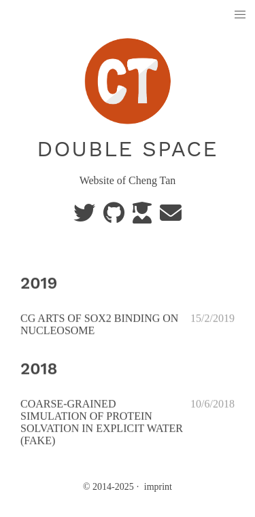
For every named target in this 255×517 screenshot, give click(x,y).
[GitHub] (115, 217)
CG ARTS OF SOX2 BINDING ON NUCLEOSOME (99, 324)
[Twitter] (85, 217)
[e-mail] (171, 217)
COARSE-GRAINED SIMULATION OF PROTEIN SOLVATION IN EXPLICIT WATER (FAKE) (101, 421)
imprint (158, 487)
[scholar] (143, 217)
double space (127, 149)
